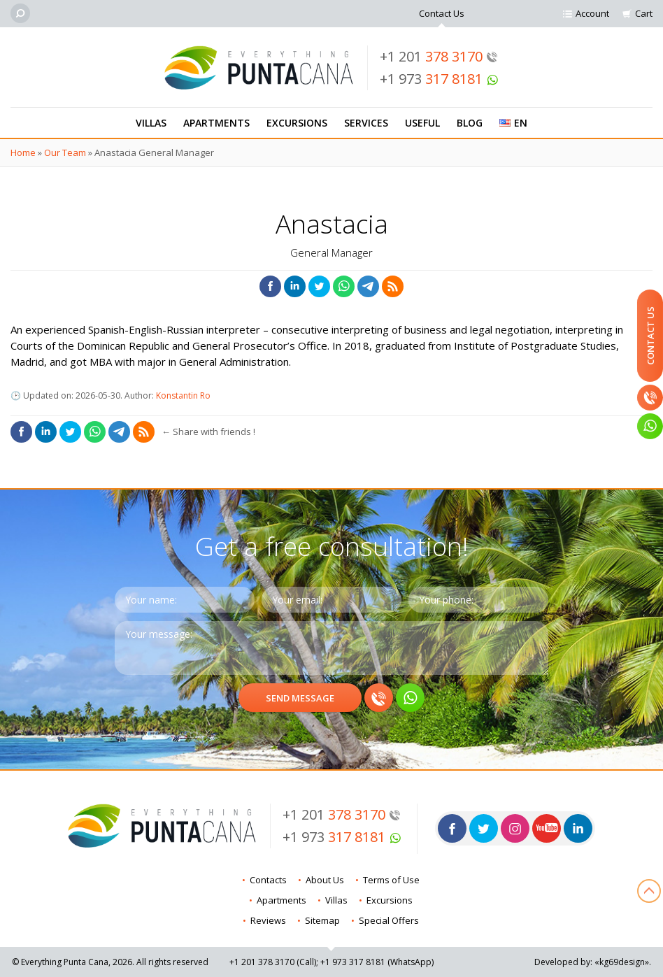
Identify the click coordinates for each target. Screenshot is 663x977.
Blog (470, 122)
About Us (325, 879)
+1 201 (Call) (272, 962)
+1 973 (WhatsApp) (377, 962)
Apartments (216, 122)
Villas (151, 122)
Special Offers (389, 920)
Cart (644, 13)
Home (23, 152)
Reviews (268, 920)
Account (592, 13)
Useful (422, 122)
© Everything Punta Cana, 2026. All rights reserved (110, 962)
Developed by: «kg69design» (591, 962)
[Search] (20, 13)
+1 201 (439, 56)
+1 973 (439, 78)
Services (366, 122)
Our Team (65, 152)
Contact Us (441, 13)
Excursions (296, 122)
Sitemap (322, 920)
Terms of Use (391, 879)
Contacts (268, 879)
